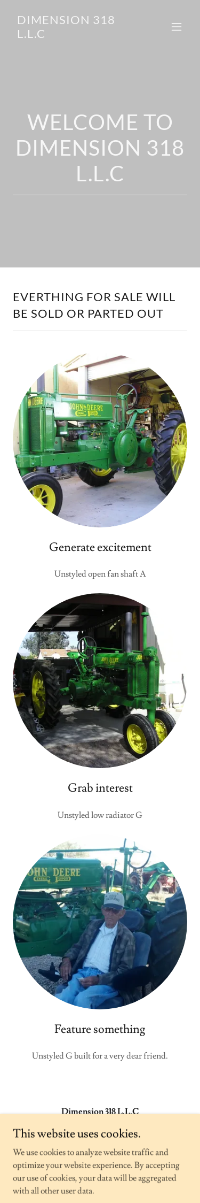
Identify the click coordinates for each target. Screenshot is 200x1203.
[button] (176, 26)
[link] (74, 35)
